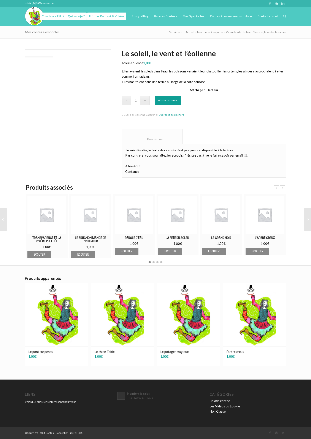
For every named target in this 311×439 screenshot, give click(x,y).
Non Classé (217, 411)
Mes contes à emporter (42, 32)
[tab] (152, 136)
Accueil (190, 32)
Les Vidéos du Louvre (224, 406)
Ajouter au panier (168, 100)
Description (152, 139)
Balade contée (219, 401)
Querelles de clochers (239, 32)
